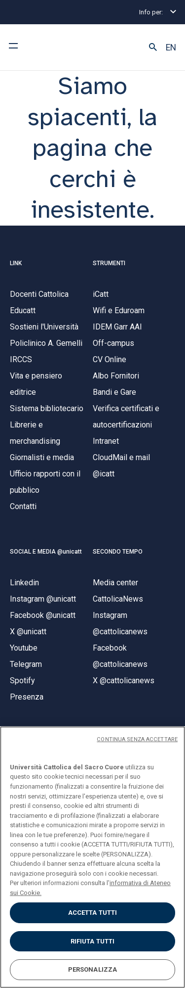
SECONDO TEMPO (118, 551)
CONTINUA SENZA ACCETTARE (137, 739)
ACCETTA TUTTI (92, 912)
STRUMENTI (109, 263)
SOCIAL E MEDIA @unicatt (46, 551)
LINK (16, 263)
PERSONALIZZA (92, 969)
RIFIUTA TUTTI (93, 941)
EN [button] (171, 47)
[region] (92, 857)
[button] (153, 47)
